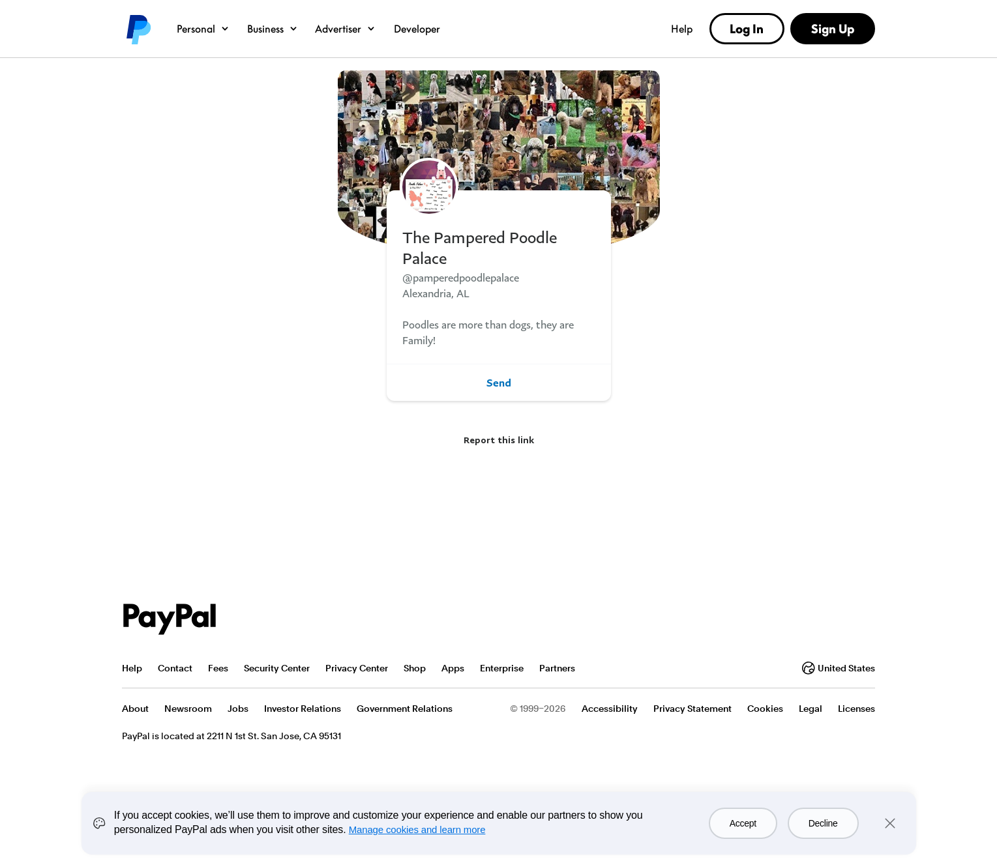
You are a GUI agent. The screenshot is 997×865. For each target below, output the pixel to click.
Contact (175, 668)
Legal (810, 708)
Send (498, 382)
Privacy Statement (692, 708)
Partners (557, 668)
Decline (823, 823)
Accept (743, 823)
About (135, 708)
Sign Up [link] (832, 29)
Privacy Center (356, 668)
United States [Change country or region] (838, 668)
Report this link (499, 439)
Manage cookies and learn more (417, 829)
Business (273, 29)
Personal (203, 29)
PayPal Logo (169, 619)
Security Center (277, 668)
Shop (415, 668)
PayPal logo (137, 28)
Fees (218, 668)
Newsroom (188, 708)
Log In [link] (747, 29)
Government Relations (405, 708)
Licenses (856, 708)
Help (681, 29)
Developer (417, 29)
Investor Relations (302, 708)
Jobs (238, 708)
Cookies (765, 708)
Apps (452, 668)
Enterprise (502, 668)
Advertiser (345, 29)
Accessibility (610, 708)
